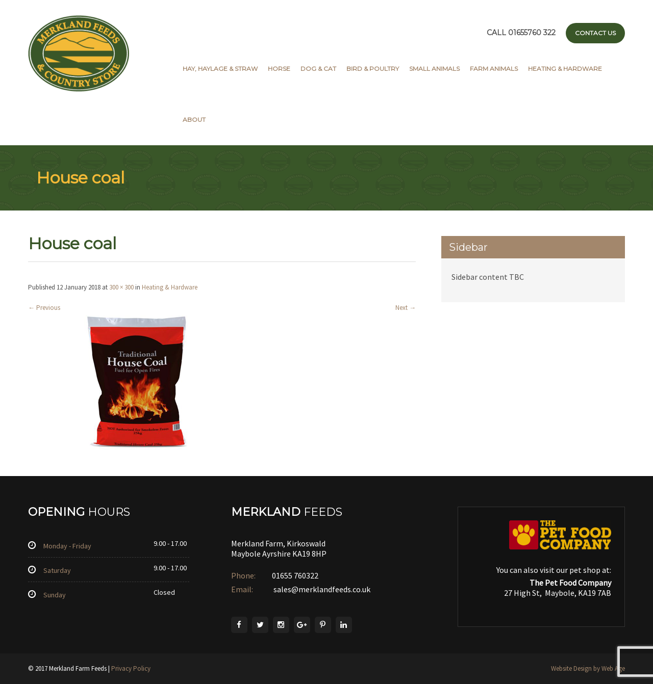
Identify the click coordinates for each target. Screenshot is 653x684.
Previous (44, 307)
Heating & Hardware (565, 68)
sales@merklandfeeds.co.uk (321, 589)
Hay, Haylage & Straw (220, 68)
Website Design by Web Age (588, 668)
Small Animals (434, 68)
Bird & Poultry (372, 68)
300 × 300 (121, 287)
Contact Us (595, 33)
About (194, 119)
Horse (279, 68)
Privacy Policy (130, 668)
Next (405, 307)
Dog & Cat (318, 68)
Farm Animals (494, 68)
